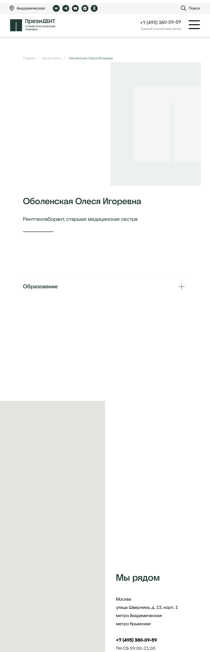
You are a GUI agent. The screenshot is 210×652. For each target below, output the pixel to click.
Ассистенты (51, 58)
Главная (29, 58)
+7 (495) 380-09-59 (160, 22)
